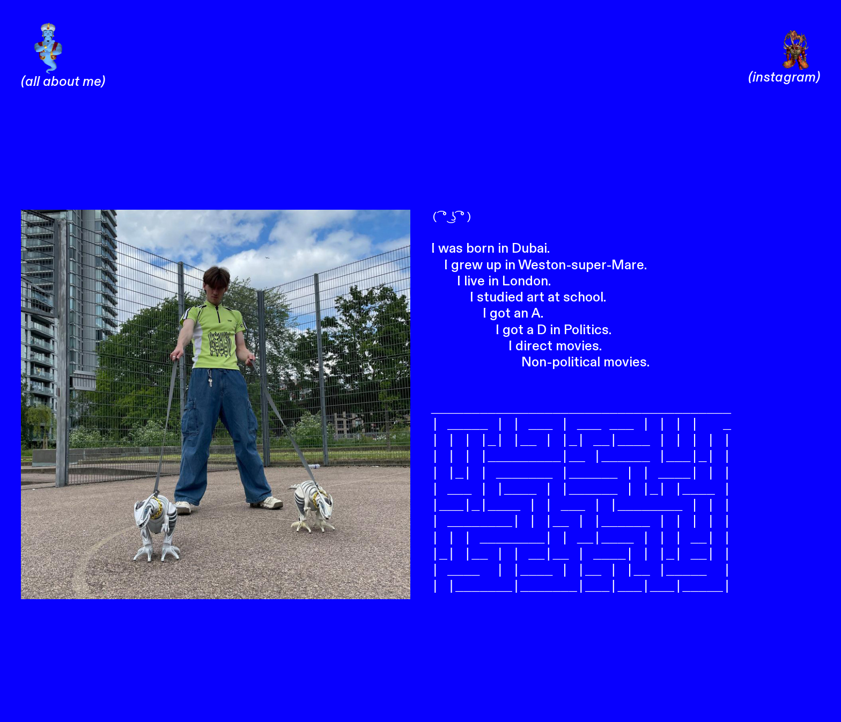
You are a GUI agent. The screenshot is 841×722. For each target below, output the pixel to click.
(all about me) (63, 74)
